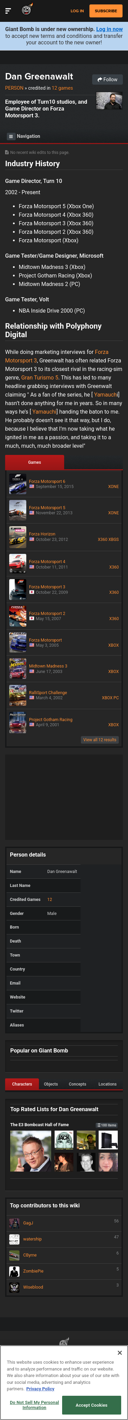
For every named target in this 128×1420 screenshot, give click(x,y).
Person (14, 88)
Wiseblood (64, 1287)
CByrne (64, 1255)
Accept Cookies (92, 1405)
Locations (108, 1084)
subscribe (106, 11)
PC (116, 697)
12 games (62, 88)
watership (64, 1239)
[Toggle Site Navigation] (8, 11)
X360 (103, 539)
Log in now (109, 29)
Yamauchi (44, 411)
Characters (22, 1084)
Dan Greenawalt (39, 76)
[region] (64, 1382)
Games (34, 462)
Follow (107, 79)
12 (49, 899)
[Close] (119, 1352)
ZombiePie (64, 1271)
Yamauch (105, 394)
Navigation (23, 136)
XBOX (113, 645)
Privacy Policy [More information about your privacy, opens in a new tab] (40, 1388)
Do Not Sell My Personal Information (34, 1405)
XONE (113, 486)
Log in (77, 11)
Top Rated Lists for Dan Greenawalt (54, 1109)
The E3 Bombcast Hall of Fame (64, 1124)
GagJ (64, 1223)
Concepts (77, 1084)
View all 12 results (99, 739)
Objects (51, 1084)
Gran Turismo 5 (39, 377)
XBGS (114, 539)
